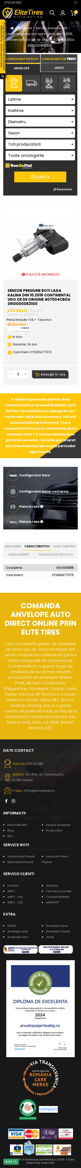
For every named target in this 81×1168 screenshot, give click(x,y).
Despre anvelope (58, 825)
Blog (10, 830)
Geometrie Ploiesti (20, 862)
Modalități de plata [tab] (56, 554)
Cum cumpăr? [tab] (64, 546)
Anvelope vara (17, 937)
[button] (53, 13)
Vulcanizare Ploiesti (21, 856)
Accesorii (24, 28)
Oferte (11, 926)
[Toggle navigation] (75, 2)
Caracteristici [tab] (37, 546)
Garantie (52, 886)
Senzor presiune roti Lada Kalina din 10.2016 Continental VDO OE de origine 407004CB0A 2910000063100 (39, 40)
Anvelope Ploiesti (58, 931)
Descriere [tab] (13, 546)
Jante (50, 937)
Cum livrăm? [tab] (18, 554)
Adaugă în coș (50, 374)
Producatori (54, 830)
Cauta (40, 177)
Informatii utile (17, 825)
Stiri (9, 836)
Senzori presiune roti (52, 28)
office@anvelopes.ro (39, 790)
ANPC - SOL (15, 902)
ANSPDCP (52, 902)
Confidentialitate (57, 897)
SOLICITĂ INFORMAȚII (40, 274)
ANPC (11, 891)
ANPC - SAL (15, 897)
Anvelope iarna (57, 926)
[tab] (21, 67)
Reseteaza (63, 189)
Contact (13, 886)
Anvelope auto (17, 931)
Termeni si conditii (58, 891)
